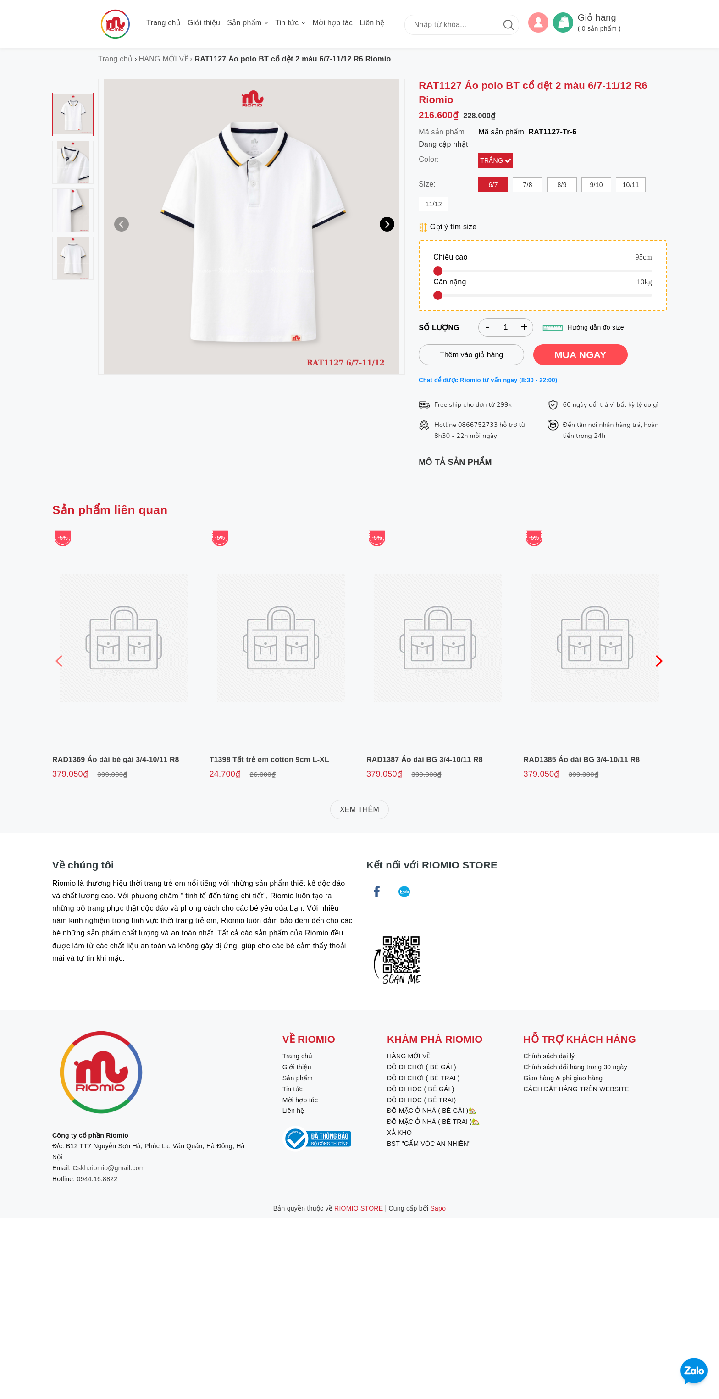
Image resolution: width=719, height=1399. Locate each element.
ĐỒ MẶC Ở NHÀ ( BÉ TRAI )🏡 (433, 1121)
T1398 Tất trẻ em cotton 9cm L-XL (269, 759)
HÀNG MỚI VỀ (409, 1056)
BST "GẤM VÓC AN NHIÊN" (428, 1143)
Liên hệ (372, 23)
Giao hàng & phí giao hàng (563, 1078)
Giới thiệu (204, 23)
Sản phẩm (247, 23)
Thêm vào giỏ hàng (471, 355)
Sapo (438, 1208)
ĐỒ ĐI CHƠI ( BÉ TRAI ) (423, 1078)
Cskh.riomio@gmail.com (109, 1168)
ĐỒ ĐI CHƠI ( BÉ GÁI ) (421, 1067)
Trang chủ (163, 23)
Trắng (492, 160)
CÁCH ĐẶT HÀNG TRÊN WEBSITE (576, 1089)
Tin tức (290, 23)
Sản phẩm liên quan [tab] (109, 510)
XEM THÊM (359, 809)
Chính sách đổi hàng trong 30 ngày (575, 1067)
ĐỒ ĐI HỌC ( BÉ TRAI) (421, 1100)
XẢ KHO (399, 1132)
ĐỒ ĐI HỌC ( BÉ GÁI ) (420, 1089)
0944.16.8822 (97, 1179)
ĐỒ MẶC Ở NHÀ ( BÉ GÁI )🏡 (431, 1110)
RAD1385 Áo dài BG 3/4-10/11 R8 (582, 759)
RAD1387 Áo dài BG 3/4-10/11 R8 (424, 759)
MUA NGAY (580, 354)
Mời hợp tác (333, 23)
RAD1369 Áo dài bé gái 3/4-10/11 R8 (115, 759)
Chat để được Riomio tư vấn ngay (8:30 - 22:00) (488, 379)
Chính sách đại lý (549, 1056)
